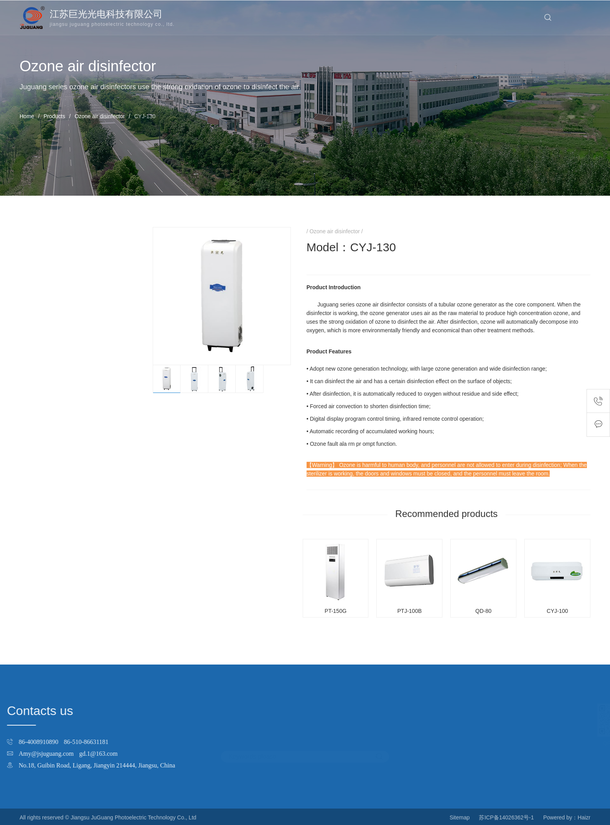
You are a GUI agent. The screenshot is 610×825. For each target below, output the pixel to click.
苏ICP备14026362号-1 (506, 821)
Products (54, 116)
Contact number (598, 401)
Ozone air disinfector (99, 116)
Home (27, 116)
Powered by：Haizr (566, 821)
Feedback (598, 424)
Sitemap (459, 821)
